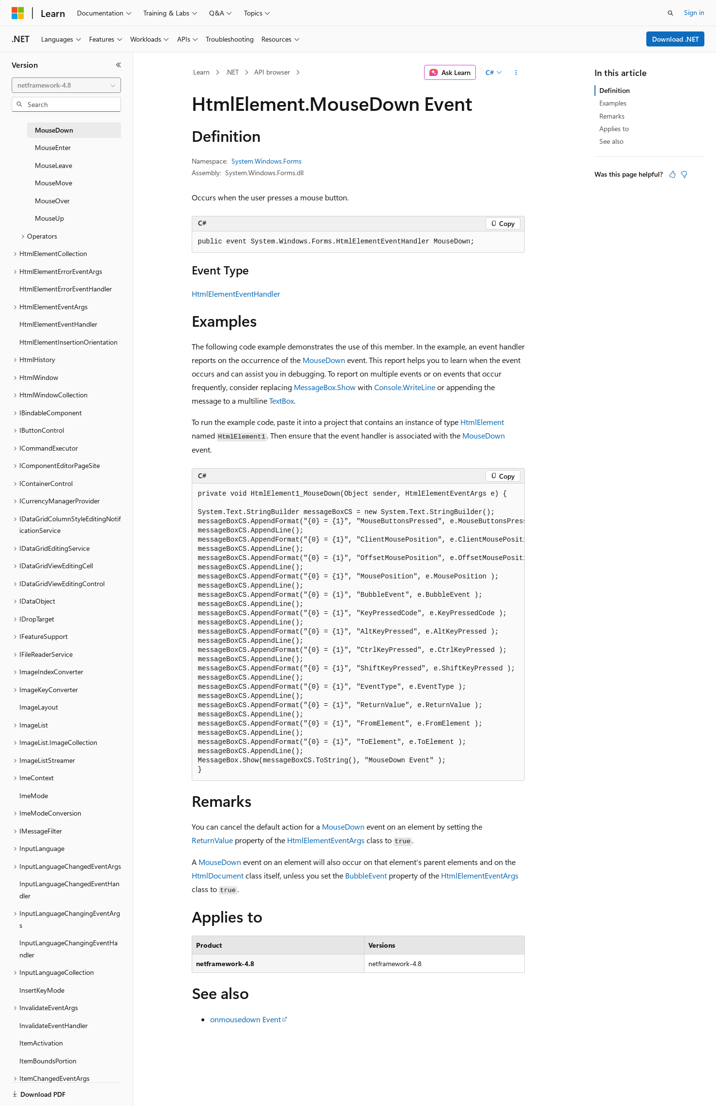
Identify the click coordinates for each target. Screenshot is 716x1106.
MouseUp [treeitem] (49, 218)
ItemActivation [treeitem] (41, 1042)
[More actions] (515, 72)
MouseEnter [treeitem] (53, 147)
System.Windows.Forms (266, 161)
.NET (232, 71)
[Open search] (670, 13)
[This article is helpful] (672, 174)
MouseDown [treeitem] (54, 130)
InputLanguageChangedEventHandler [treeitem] (69, 889)
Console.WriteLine (404, 387)
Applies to (614, 128)
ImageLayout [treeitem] (38, 707)
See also (611, 141)
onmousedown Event (245, 1019)
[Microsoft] (18, 13)
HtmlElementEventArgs (326, 840)
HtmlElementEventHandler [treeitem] (58, 324)
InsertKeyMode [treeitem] (41, 990)
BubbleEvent (366, 875)
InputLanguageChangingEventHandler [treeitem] (68, 948)
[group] (358, 632)
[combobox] (66, 85)
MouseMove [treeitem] (53, 182)
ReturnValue (212, 840)
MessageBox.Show (325, 387)
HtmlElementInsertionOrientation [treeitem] (68, 342)
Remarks (612, 116)
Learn (201, 71)
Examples (612, 102)
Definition (614, 90)
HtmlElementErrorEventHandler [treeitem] (65, 288)
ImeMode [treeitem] (33, 795)
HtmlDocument (218, 875)
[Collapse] (118, 65)
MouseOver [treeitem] (52, 200)
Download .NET (675, 39)
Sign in (694, 12)
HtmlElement (482, 422)
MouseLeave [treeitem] (53, 165)
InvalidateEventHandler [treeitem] (53, 1025)
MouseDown (324, 360)
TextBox (281, 400)
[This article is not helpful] (684, 174)
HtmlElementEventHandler (236, 293)
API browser (272, 71)
